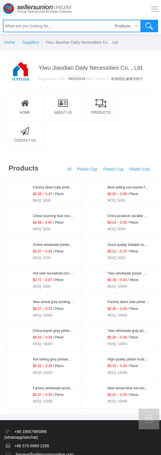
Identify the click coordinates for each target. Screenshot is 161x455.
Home (9, 42)
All (69, 141)
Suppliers (30, 42)
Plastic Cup (87, 141)
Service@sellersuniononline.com (44, 426)
